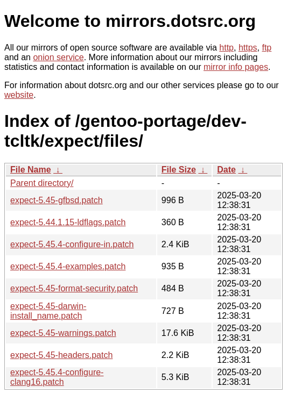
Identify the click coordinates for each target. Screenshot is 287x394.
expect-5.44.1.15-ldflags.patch (67, 222)
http (226, 47)
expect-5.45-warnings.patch (63, 333)
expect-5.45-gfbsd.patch (56, 200)
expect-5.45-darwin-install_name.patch (48, 311)
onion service (58, 57)
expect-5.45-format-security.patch (74, 288)
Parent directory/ (41, 183)
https (248, 47)
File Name (30, 169)
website (18, 94)
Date (226, 169)
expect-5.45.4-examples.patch (67, 266)
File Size (179, 169)
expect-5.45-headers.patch (61, 355)
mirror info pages (236, 66)
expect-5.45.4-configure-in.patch (72, 244)
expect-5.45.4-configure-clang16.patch (56, 377)
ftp (266, 47)
